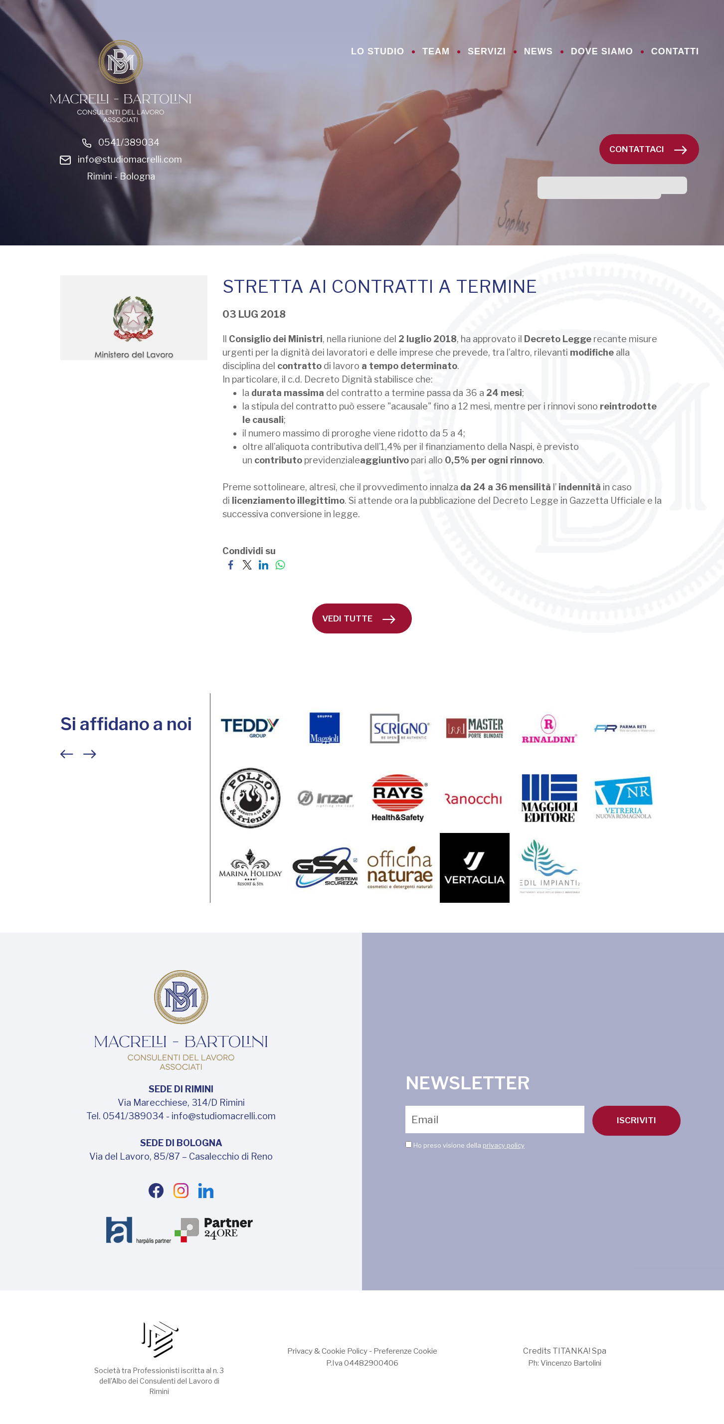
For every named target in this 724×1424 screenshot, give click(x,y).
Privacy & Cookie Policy (322, 1351)
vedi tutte (358, 618)
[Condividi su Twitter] (247, 564)
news (538, 51)
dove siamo (602, 51)
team (436, 51)
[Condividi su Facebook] (230, 564)
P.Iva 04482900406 (362, 1363)
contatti (675, 51)
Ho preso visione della (469, 1145)
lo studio (377, 51)
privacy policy (504, 1145)
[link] (427, 339)
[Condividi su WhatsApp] (280, 564)
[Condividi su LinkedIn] (263, 564)
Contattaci (648, 149)
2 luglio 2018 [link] (427, 339)
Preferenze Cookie (409, 1351)
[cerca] (599, 190)
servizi (487, 51)
